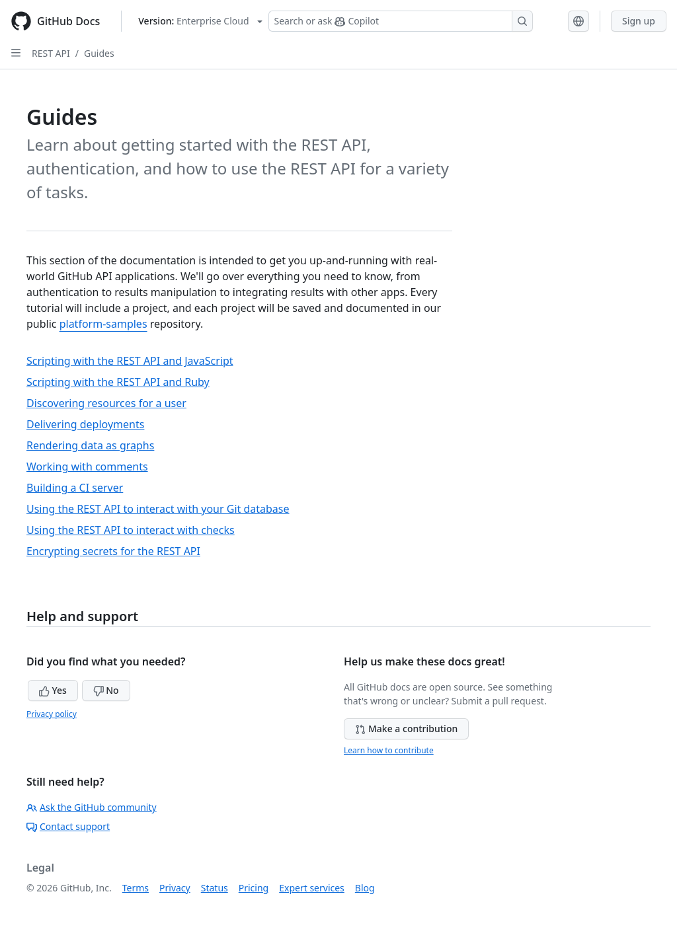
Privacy (174, 887)
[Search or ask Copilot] (400, 21)
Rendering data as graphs (90, 445)
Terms (135, 887)
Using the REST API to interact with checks (130, 530)
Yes (53, 690)
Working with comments (87, 466)
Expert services (311, 887)
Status (214, 887)
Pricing (253, 887)
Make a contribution (406, 728)
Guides (99, 53)
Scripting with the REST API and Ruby (118, 382)
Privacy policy (51, 714)
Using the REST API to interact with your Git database (158, 509)
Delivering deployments (85, 424)
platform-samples (103, 324)
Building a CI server (74, 487)
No (106, 690)
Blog (365, 887)
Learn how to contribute (389, 750)
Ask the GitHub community (91, 807)
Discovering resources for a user (106, 403)
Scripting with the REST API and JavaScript (129, 361)
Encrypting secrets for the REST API (113, 551)
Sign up (638, 21)
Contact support (68, 826)
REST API (51, 53)
